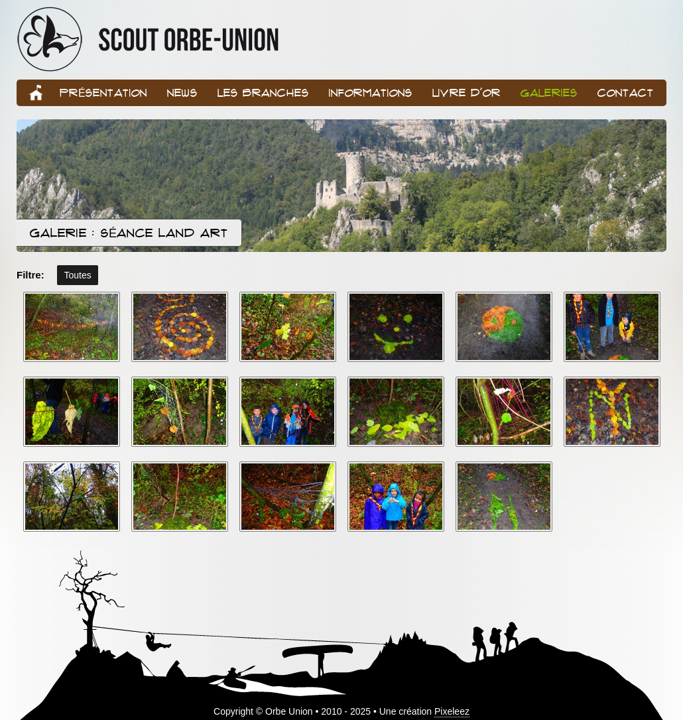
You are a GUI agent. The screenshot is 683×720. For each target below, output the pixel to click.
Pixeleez (451, 711)
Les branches (263, 92)
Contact (625, 92)
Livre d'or (466, 92)
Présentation (103, 92)
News (182, 92)
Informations (370, 92)
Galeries (549, 92)
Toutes (77, 275)
